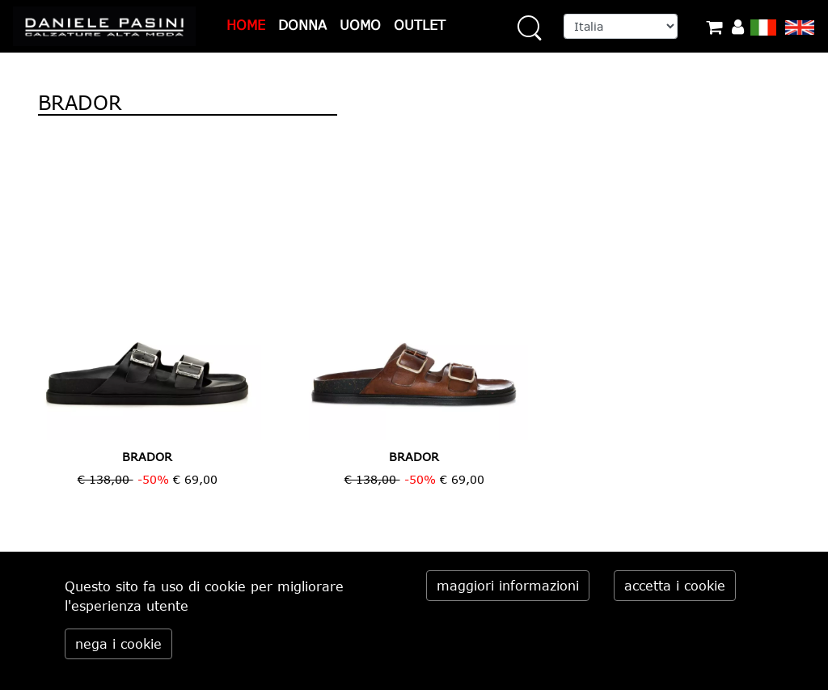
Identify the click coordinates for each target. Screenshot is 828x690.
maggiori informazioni (508, 585)
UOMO (360, 25)
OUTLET (420, 25)
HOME (245, 25)
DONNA (302, 25)
